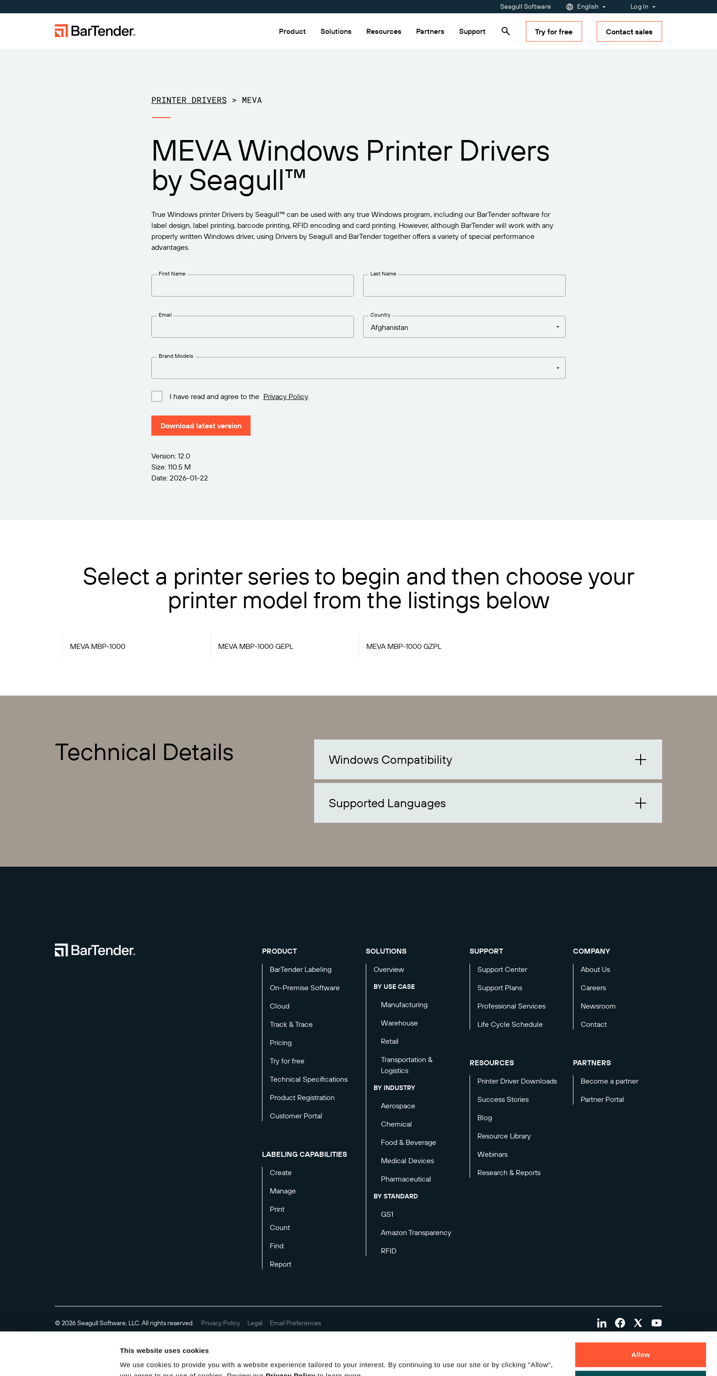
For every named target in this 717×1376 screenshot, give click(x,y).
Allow (640, 1312)
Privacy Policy (291, 1333)
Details (139, 1358)
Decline (640, 1340)
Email (165, 314)
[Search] (505, 31)
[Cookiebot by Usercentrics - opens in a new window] (59, 1358)
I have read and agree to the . (239, 396)
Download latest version (201, 425)
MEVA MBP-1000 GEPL (255, 646)
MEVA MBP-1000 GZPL (403, 646)
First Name (172, 273)
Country (380, 314)
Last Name (383, 273)
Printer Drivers (189, 99)
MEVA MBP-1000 (97, 646)
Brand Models (176, 355)
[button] (488, 759)
